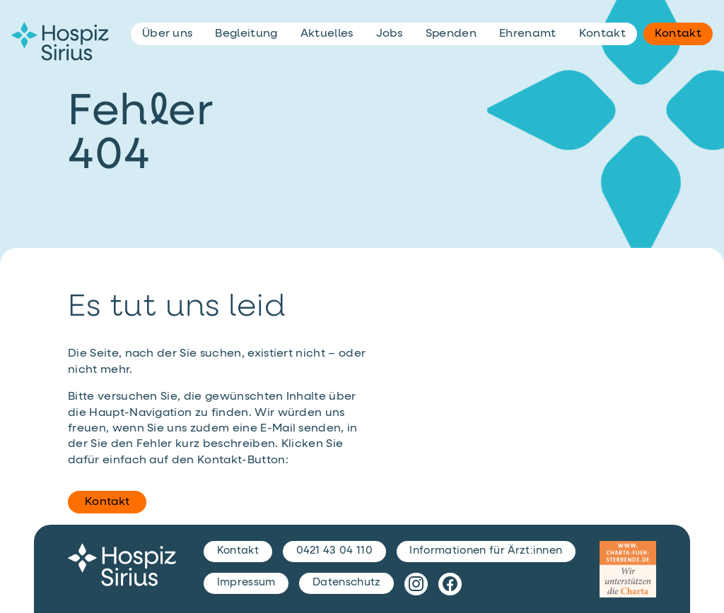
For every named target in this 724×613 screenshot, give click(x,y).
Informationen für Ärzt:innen (485, 550)
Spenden (451, 34)
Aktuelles (327, 34)
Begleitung (246, 34)
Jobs (389, 34)
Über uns (167, 34)
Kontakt (107, 502)
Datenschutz (347, 582)
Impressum (246, 582)
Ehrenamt (527, 34)
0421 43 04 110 (334, 550)
